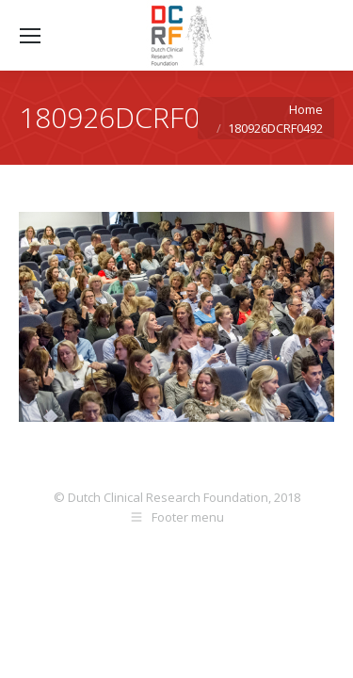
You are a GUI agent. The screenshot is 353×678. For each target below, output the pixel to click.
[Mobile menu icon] (30, 35)
